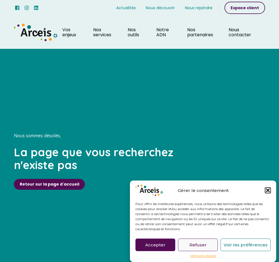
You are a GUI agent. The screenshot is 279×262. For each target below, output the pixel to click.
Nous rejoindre (199, 8)
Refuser (198, 245)
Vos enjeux (69, 32)
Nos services (102, 32)
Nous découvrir (160, 8)
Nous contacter (240, 32)
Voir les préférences (246, 245)
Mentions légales (203, 257)
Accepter (155, 245)
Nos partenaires (200, 32)
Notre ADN (162, 32)
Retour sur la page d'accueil (49, 184)
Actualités (126, 8)
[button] (268, 191)
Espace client (245, 8)
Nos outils (133, 32)
